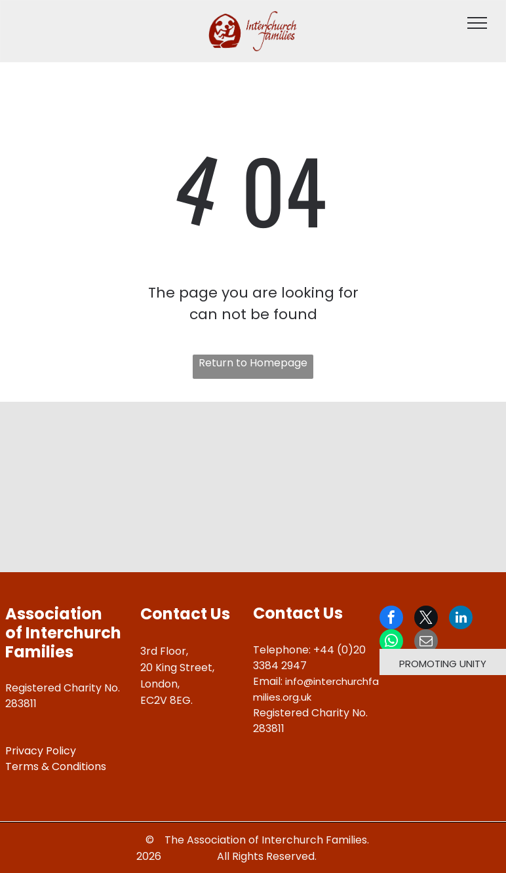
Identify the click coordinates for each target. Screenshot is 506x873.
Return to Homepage (253, 362)
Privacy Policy (40, 750)
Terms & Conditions (55, 766)
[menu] (477, 23)
